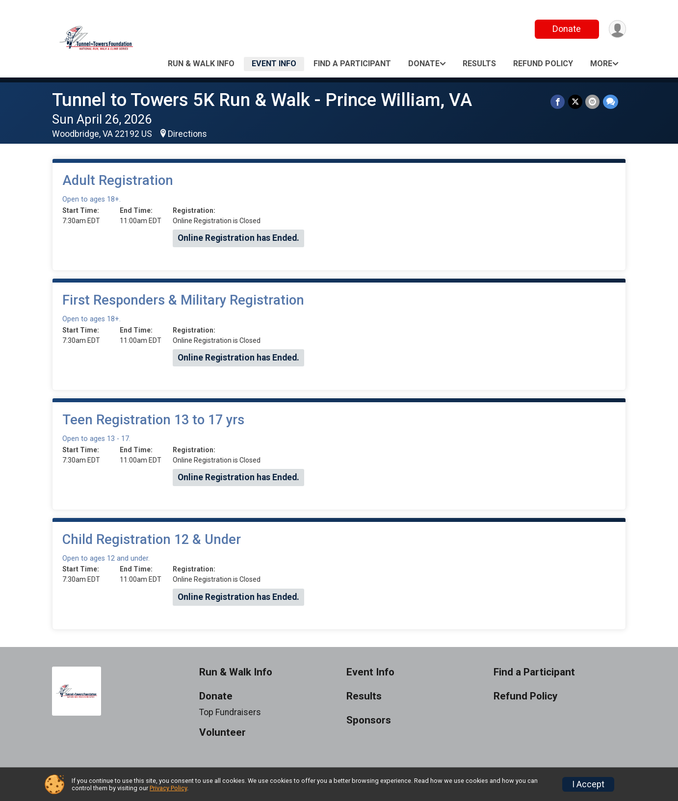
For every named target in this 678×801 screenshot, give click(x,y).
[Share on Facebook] (558, 102)
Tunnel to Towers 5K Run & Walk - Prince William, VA (262, 99)
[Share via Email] (593, 102)
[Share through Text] (610, 102)
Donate (566, 29)
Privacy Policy (168, 788)
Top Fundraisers (230, 712)
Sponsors (368, 720)
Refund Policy (543, 63)
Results (479, 63)
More (601, 63)
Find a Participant (352, 63)
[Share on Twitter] (576, 102)
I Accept (588, 784)
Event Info (274, 63)
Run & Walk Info (201, 63)
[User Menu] (617, 29)
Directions (187, 134)
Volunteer (222, 732)
